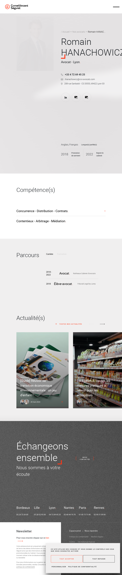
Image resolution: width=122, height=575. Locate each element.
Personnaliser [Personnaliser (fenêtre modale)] (59, 567)
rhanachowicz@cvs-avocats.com (78, 79)
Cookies (72, 542)
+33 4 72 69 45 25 (73, 74)
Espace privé (75, 530)
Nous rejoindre (91, 530)
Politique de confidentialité (78, 537)
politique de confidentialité (25, 567)
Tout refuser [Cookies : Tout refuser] (98, 559)
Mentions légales (97, 537)
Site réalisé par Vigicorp (86, 542)
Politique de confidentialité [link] (82, 567)
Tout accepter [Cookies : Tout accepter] (67, 559)
